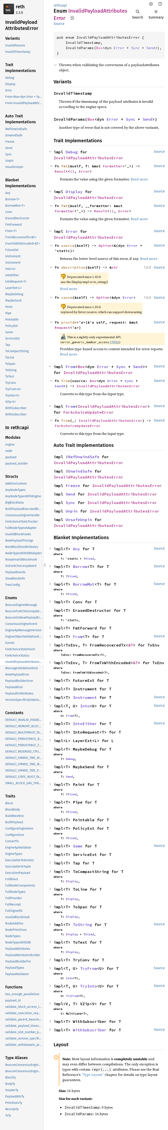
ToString (82, 924)
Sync (135, 48)
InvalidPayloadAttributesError (88, 157)
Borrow (80, 566)
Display (74, 191)
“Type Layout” (92, 1074)
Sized (89, 559)
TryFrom (88, 968)
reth (20, 7)
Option (105, 245)
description (73, 267)
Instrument (85, 697)
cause (66, 297)
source (67, 245)
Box (99, 48)
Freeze (73, 485)
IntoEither (85, 723)
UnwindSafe (80, 471)
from (65, 381)
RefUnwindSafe (83, 456)
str (115, 267)
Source (59, 24)
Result (61, 171)
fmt (64, 166)
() (72, 171)
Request (62, 327)
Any (76, 548)
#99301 (114, 342)
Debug (72, 151)
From (70, 366)
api (64, 5)
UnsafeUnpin (79, 519)
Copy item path (72, 18)
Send (150, 48)
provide (69, 322)
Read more (139, 179)
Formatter (112, 166)
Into (85, 705)
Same (77, 846)
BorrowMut (83, 584)
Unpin (72, 511)
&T (130, 645)
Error (119, 48)
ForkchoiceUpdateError (88, 412)
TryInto (88, 986)
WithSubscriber (90, 1029)
